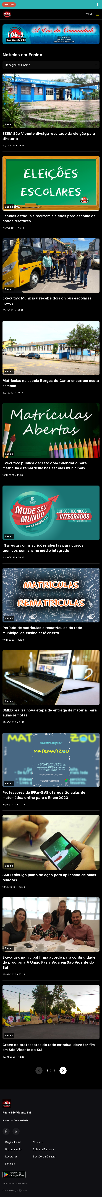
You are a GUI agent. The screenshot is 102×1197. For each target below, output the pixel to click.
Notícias (10, 1163)
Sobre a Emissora (43, 1149)
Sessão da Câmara (44, 1156)
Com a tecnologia (14, 1190)
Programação (13, 1149)
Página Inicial (13, 1142)
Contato (37, 1142)
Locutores (11, 1156)
